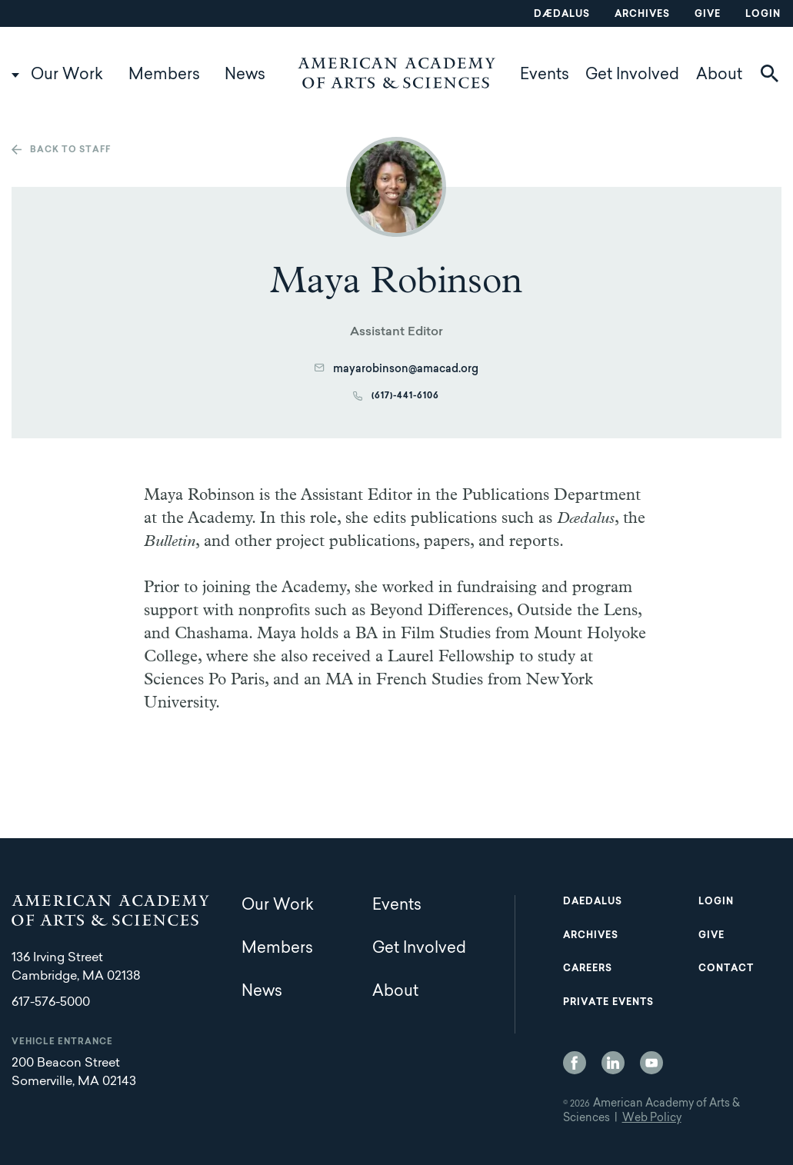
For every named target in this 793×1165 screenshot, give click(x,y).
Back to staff (70, 150)
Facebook (574, 1062)
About (719, 75)
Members (164, 75)
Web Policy (651, 1118)
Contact (726, 969)
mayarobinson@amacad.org (405, 369)
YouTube (651, 1062)
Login (763, 14)
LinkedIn (613, 1062)
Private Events (608, 1002)
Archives (642, 14)
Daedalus (592, 902)
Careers (587, 969)
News (245, 75)
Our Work (67, 75)
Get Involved (632, 75)
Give (708, 14)
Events (544, 75)
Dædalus (562, 14)
